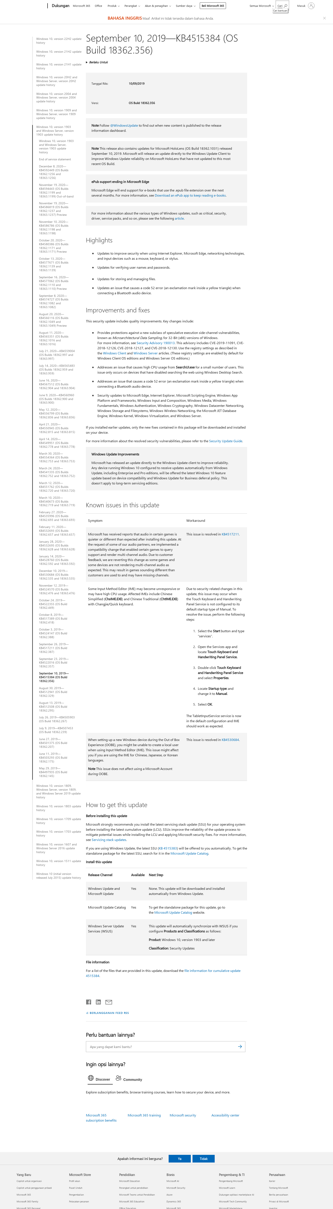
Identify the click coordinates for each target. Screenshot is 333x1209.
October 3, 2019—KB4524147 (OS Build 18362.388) (53, 633)
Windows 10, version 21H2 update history (58, 53)
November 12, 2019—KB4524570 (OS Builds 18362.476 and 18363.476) (57, 589)
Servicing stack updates (109, 839)
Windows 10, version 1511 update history (58, 863)
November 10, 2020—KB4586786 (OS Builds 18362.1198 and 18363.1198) (53, 227)
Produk (112, 5)
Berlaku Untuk (98, 62)
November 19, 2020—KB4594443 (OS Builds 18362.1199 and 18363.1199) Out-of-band (56, 190)
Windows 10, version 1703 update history (58, 833)
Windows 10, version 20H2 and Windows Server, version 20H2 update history (56, 81)
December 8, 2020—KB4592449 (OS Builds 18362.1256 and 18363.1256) (53, 172)
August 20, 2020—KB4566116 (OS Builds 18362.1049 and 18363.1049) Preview (53, 320)
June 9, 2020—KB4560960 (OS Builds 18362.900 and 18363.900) (56, 399)
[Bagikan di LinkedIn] (96, 1001)
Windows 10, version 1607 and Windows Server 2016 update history (56, 848)
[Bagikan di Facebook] (89, 1001)
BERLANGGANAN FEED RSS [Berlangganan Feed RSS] (109, 1013)
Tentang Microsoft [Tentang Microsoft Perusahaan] (278, 1187)
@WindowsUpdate (124, 125)
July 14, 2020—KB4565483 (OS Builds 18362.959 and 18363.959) (57, 369)
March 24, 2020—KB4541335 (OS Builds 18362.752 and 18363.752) (57, 472)
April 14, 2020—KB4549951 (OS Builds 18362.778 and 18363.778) (57, 443)
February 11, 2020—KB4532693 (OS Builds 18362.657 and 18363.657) (57, 530)
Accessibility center (225, 1115)
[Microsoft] (31, 6)
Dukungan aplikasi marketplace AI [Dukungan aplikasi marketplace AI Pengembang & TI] (236, 1194)
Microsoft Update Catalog (189, 853)
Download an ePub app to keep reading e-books (190, 195)
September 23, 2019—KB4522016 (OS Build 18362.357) (54, 662)
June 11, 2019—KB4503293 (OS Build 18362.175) (53, 757)
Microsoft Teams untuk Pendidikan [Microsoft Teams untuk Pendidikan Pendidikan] (137, 1194)
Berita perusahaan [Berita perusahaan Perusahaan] (278, 1194)
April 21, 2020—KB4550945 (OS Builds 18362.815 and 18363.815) (57, 428)
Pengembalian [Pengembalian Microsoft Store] (76, 1194)
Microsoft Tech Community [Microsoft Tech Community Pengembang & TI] (233, 1201)
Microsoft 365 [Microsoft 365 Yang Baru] (24, 1194)
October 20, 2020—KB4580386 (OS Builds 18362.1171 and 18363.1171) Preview (53, 246)
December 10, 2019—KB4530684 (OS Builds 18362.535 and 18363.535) (57, 574)
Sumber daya (184, 5)
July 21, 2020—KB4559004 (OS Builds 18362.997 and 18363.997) (57, 355)
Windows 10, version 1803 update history (58, 808)
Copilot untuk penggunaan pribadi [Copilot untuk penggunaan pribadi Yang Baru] (34, 1187)
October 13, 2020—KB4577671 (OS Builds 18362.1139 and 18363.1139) (53, 264)
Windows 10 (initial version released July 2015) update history (58, 876)
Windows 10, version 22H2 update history (58, 41)
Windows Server (145, 353)
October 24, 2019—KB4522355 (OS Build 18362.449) (53, 604)
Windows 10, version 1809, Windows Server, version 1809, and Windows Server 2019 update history (58, 791)
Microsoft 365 (81, 5)
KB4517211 (230, 534)
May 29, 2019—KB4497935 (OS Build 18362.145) (53, 772)
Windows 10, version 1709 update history (58, 821)
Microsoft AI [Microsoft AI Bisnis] (172, 1181)
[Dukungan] (60, 6)
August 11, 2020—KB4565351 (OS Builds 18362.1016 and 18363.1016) (53, 338)
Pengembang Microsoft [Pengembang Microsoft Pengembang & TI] (231, 1181)
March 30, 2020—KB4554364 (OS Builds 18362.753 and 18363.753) (57, 457)
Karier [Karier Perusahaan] (272, 1181)
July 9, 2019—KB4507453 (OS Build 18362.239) (56, 730)
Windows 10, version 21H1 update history (58, 66)
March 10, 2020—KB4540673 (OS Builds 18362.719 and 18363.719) (57, 501)
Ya (179, 1159)
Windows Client (114, 353)
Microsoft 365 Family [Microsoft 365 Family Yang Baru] (27, 1201)
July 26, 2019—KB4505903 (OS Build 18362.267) (57, 719)
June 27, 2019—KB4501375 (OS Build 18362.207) (53, 743)
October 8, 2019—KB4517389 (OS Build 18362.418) (53, 618)
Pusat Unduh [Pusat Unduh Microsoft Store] (75, 1187)
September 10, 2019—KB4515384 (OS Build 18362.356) (54, 677)
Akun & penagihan (156, 5)
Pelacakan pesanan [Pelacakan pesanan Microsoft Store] (79, 1201)
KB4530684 (230, 739)
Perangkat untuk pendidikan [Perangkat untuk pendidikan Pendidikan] (133, 1187)
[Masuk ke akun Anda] (305, 6)
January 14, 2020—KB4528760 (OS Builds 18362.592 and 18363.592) (57, 560)
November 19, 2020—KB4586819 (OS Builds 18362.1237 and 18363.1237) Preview (53, 209)
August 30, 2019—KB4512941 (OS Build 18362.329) (53, 692)
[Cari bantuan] (282, 5)
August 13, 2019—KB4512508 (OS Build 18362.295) (53, 706)
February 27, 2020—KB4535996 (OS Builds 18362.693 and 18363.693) (57, 516)
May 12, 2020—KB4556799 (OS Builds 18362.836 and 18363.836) (57, 413)
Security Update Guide (225, 441)
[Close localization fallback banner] (325, 18)
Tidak (203, 1159)
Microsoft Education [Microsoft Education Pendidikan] (129, 1181)
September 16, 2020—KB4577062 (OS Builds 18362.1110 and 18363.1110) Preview (54, 283)
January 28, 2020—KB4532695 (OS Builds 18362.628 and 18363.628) (57, 545)
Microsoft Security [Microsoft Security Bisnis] (175, 1187)
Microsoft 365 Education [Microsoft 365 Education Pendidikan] (131, 1201)
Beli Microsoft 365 (213, 5)
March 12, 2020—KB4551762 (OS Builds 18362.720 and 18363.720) (57, 487)
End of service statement (55, 159)
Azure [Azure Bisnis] (169, 1194)
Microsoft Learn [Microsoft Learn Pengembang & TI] (227, 1187)
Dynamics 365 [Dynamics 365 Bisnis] (173, 1201)
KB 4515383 (168, 848)
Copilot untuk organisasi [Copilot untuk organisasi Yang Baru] (29, 1181)
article (179, 218)
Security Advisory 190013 (156, 343)
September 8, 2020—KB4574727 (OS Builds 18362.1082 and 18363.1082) (53, 301)
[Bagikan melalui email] (106, 1001)
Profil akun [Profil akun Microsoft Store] (74, 1181)
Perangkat (131, 5)
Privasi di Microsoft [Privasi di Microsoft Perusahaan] (279, 1201)
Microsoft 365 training (144, 1115)
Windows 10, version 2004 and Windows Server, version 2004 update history (56, 97)
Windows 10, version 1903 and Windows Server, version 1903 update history (55, 130)
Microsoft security (183, 1115)
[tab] (100, 1078)
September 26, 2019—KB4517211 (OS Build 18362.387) (54, 648)
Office (98, 5)
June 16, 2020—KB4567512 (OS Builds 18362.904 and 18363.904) (57, 384)
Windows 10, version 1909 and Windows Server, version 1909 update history (56, 114)
